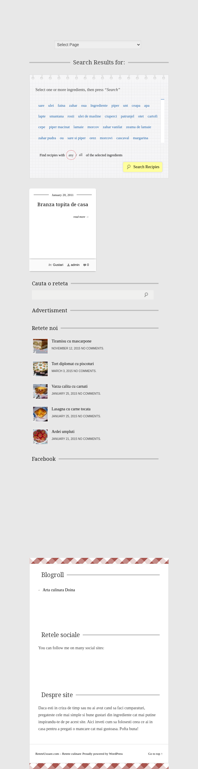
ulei (51, 105)
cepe (41, 127)
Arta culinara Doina (59, 590)
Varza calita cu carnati (70, 386)
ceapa (136, 105)
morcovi (106, 138)
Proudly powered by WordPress (102, 753)
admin (75, 264)
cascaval (122, 138)
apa (147, 105)
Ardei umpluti (63, 431)
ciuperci (111, 116)
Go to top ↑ (155, 753)
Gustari (58, 264)
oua (84, 105)
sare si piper (76, 138)
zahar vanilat (112, 127)
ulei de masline (89, 116)
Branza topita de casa (62, 204)
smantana (56, 116)
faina (61, 105)
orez (92, 138)
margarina (140, 138)
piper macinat (59, 127)
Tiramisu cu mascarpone (71, 341)
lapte (42, 116)
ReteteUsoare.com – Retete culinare (74, 18)
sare (41, 105)
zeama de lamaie (138, 127)
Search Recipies (146, 167)
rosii (71, 116)
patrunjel (127, 116)
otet (141, 116)
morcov (93, 127)
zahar (73, 105)
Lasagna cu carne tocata (71, 409)
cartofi (152, 116)
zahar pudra (47, 138)
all (80, 155)
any (71, 155)
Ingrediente (98, 105)
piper (115, 105)
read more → (81, 216)
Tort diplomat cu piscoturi (73, 364)
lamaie (78, 127)
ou (62, 138)
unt (125, 105)
